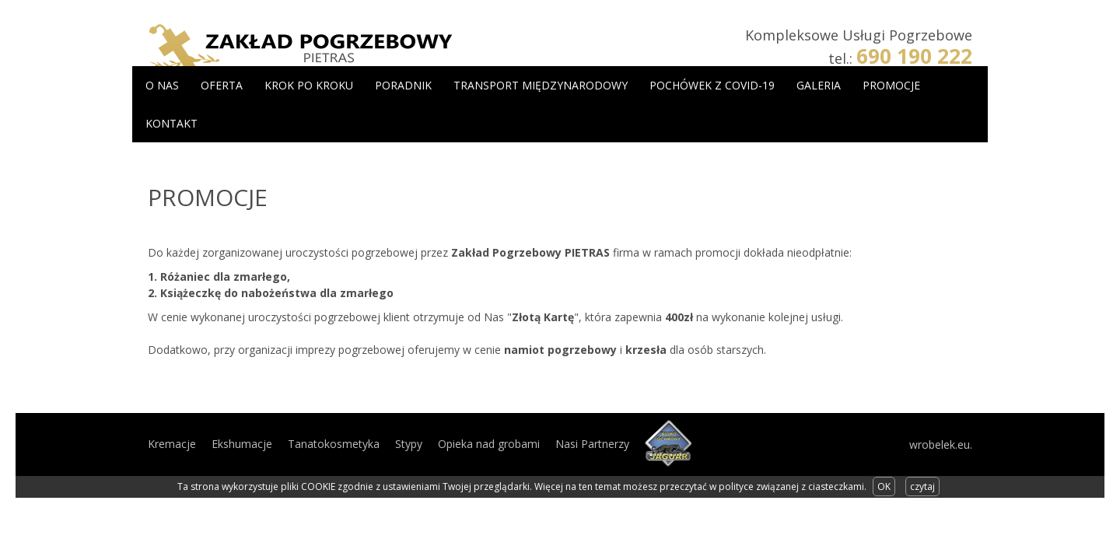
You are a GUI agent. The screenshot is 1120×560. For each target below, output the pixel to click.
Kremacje (172, 443)
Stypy (408, 443)
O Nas (162, 85)
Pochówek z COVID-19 (712, 85)
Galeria (818, 85)
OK (884, 486)
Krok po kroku (308, 85)
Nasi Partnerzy (592, 443)
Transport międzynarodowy (540, 85)
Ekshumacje (242, 443)
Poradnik (403, 85)
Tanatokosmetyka (334, 443)
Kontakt (171, 123)
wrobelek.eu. (940, 444)
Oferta (222, 85)
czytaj (922, 486)
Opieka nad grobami (489, 443)
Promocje (891, 85)
